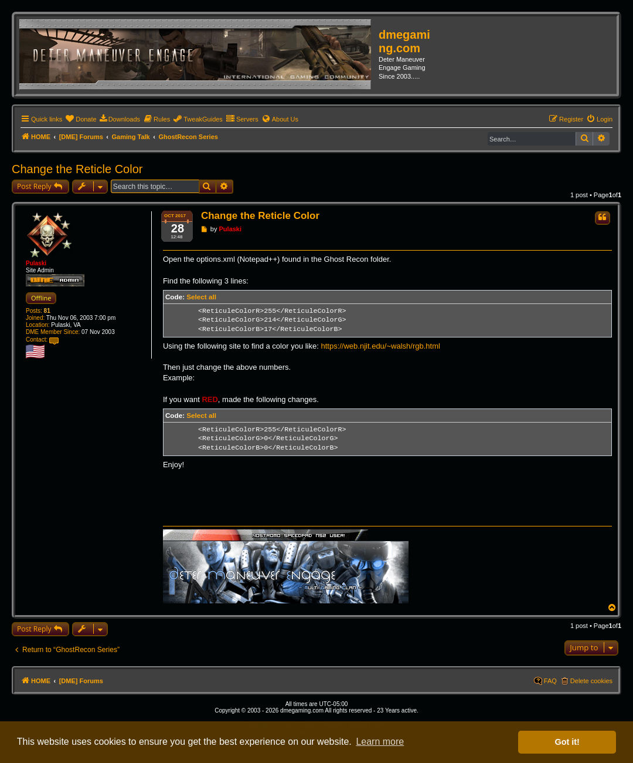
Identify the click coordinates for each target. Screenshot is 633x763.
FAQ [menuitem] (550, 680)
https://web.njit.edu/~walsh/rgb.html (380, 346)
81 (47, 311)
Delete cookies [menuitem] (591, 680)
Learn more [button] (380, 742)
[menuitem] (80, 119)
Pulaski (36, 263)
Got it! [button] (567, 742)
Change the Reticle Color (77, 169)
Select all (201, 297)
